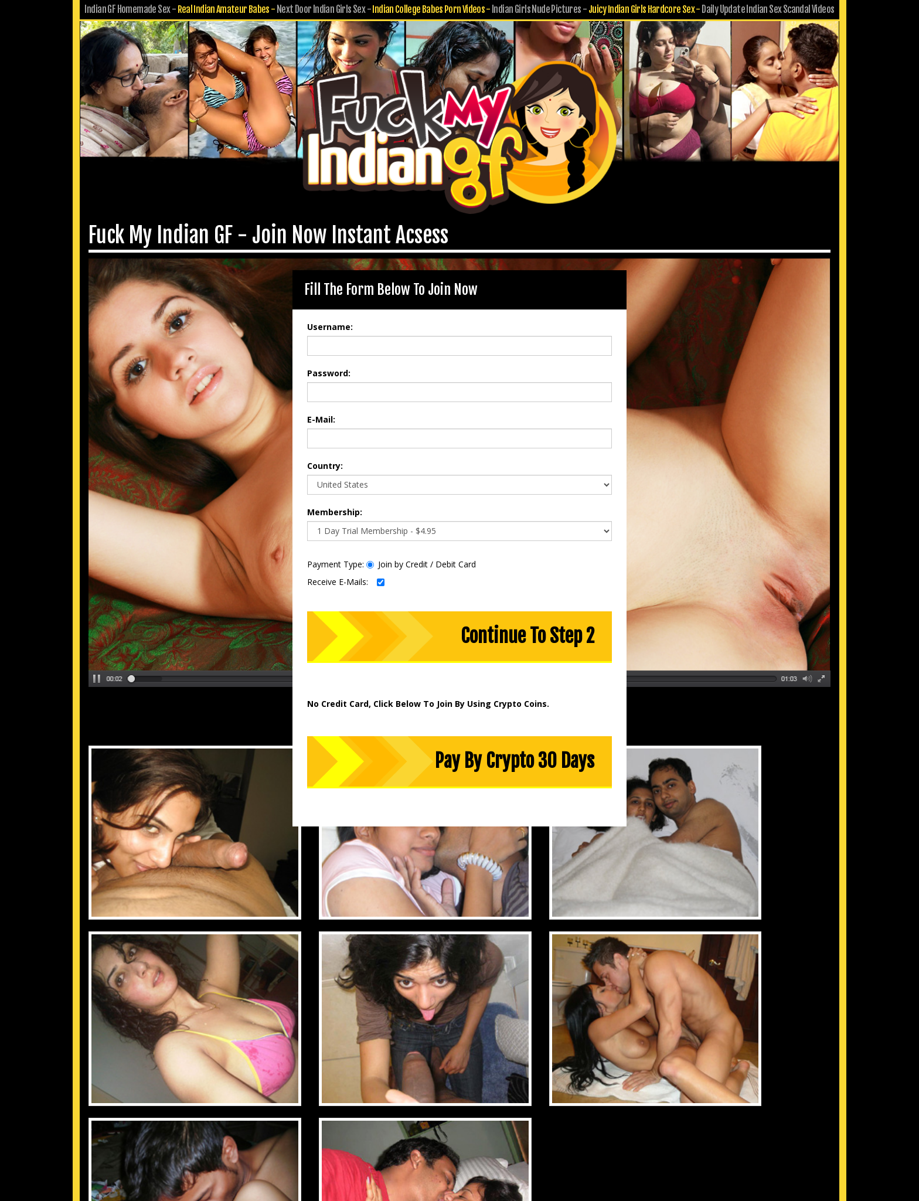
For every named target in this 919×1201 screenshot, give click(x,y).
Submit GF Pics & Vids (493, 1091)
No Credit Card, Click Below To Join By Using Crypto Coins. (428, 694)
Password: (328, 363)
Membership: (334, 502)
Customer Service (409, 1091)
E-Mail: (321, 410)
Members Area (338, 1091)
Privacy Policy (417, 1108)
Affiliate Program (576, 1091)
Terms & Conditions (490, 1108)
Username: (330, 317)
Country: (325, 456)
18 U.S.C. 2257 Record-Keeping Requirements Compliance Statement (459, 1124)
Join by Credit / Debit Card (421, 554)
